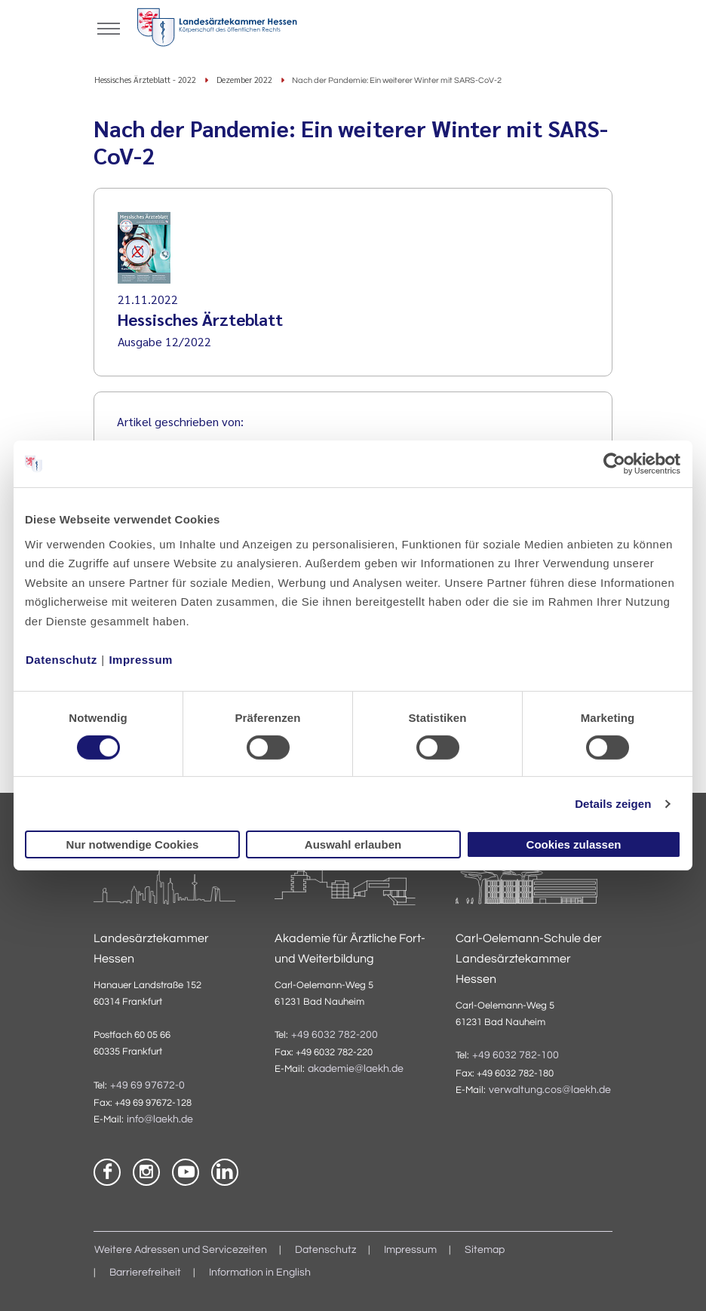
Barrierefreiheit (145, 1272)
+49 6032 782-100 (515, 1055)
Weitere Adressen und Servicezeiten (180, 1250)
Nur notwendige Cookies (132, 844)
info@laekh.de (160, 1119)
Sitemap (485, 1250)
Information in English (260, 1272)
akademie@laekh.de (356, 1069)
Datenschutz (61, 658)
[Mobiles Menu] (109, 27)
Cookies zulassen (574, 844)
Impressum (141, 658)
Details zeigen (613, 803)
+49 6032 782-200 (334, 1035)
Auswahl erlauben (353, 844)
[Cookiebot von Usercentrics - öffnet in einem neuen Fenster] (615, 464)
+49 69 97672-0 (147, 1085)
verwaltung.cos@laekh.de (550, 1090)
